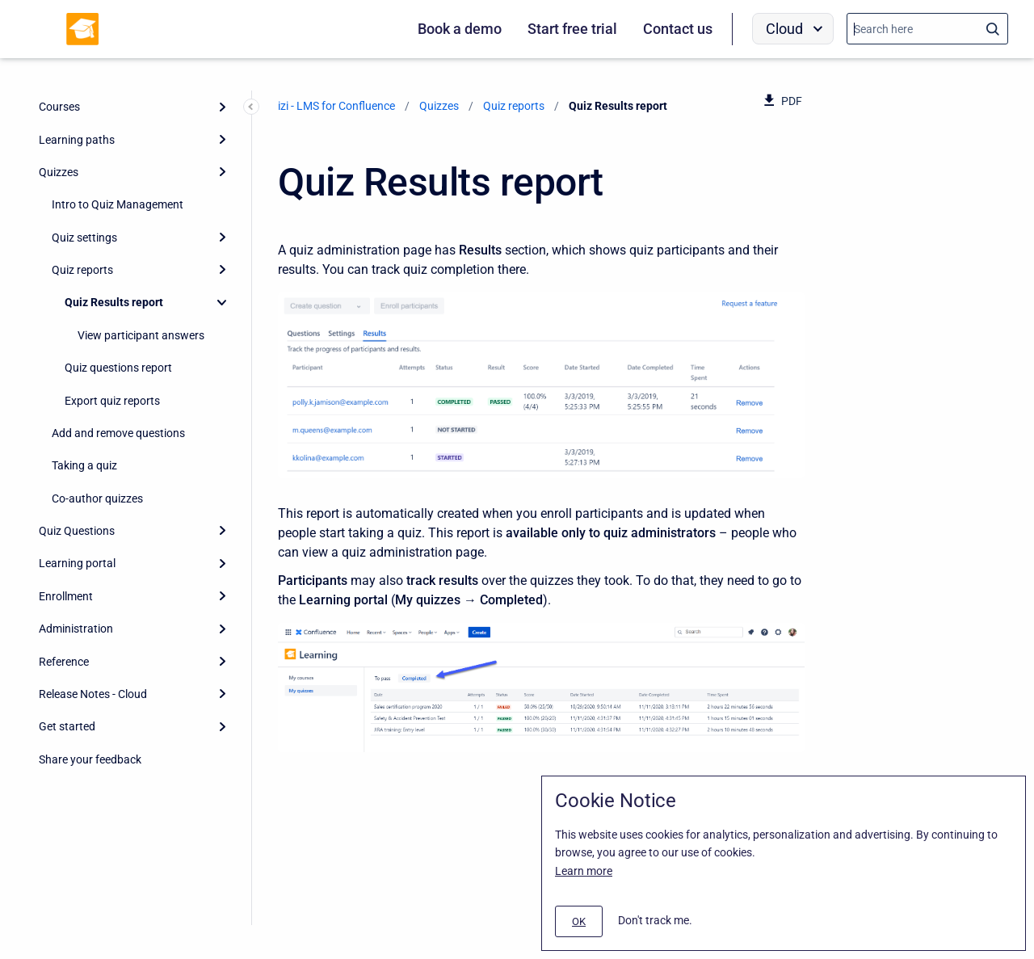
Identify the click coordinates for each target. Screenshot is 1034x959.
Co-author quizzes (97, 498)
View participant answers (141, 335)
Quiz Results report (114, 302)
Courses (59, 106)
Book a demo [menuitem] (460, 28)
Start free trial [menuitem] (572, 28)
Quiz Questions (77, 530)
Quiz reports (82, 269)
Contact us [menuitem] (677, 28)
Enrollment (66, 596)
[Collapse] (222, 302)
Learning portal (77, 563)
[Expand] (222, 106)
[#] (579, 921)
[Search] (927, 28)
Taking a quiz (84, 465)
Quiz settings (84, 237)
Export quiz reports (112, 400)
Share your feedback (90, 759)
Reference (64, 661)
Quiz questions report (119, 367)
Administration (76, 628)
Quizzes (58, 172)
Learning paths (77, 139)
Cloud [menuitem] (784, 28)
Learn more (583, 870)
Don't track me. (655, 920)
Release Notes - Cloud (93, 694)
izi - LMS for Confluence (336, 105)
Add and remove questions (118, 433)
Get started (67, 726)
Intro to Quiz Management (117, 204)
